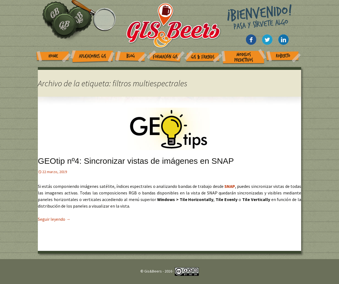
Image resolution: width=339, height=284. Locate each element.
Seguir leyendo (54, 219)
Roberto (283, 56)
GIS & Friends (202, 57)
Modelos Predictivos (243, 57)
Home (53, 56)
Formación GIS (165, 57)
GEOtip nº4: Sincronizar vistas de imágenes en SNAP (136, 160)
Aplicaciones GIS (92, 56)
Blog (130, 56)
